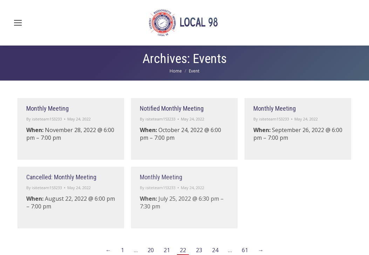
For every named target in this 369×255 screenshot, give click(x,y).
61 (245, 250)
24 (215, 250)
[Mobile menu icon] (18, 22)
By (44, 119)
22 (183, 250)
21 (167, 250)
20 (151, 250)
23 (199, 250)
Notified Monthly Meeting (172, 108)
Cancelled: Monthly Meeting (61, 177)
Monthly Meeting (47, 108)
